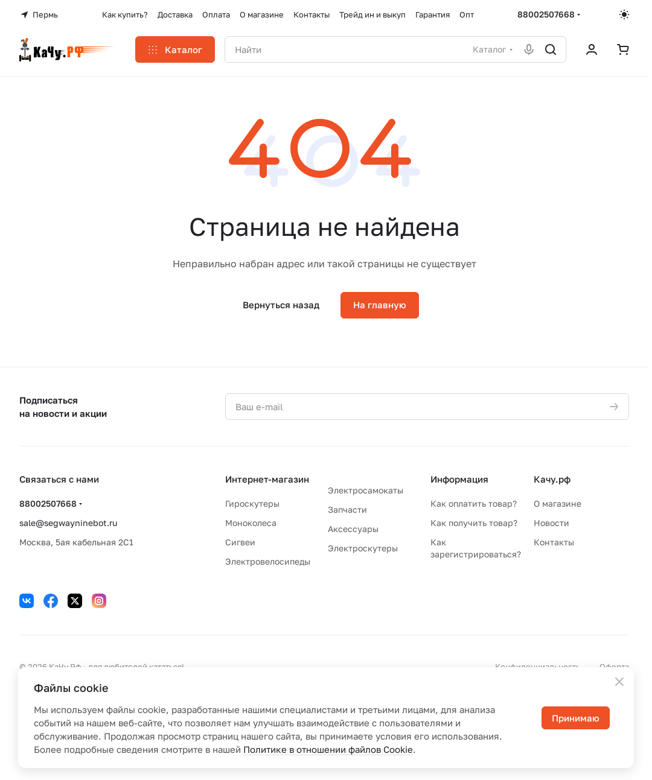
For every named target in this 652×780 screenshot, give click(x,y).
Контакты (554, 542)
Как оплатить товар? (473, 503)
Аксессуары (353, 529)
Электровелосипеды (267, 561)
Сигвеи (240, 542)
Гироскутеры (252, 503)
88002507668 (546, 14)
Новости (551, 523)
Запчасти (347, 509)
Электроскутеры (363, 548)
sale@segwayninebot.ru (68, 523)
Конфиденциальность (537, 666)
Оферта (614, 666)
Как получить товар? (473, 523)
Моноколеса (250, 523)
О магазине (557, 503)
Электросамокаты (365, 490)
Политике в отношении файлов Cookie (328, 749)
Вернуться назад (281, 304)
